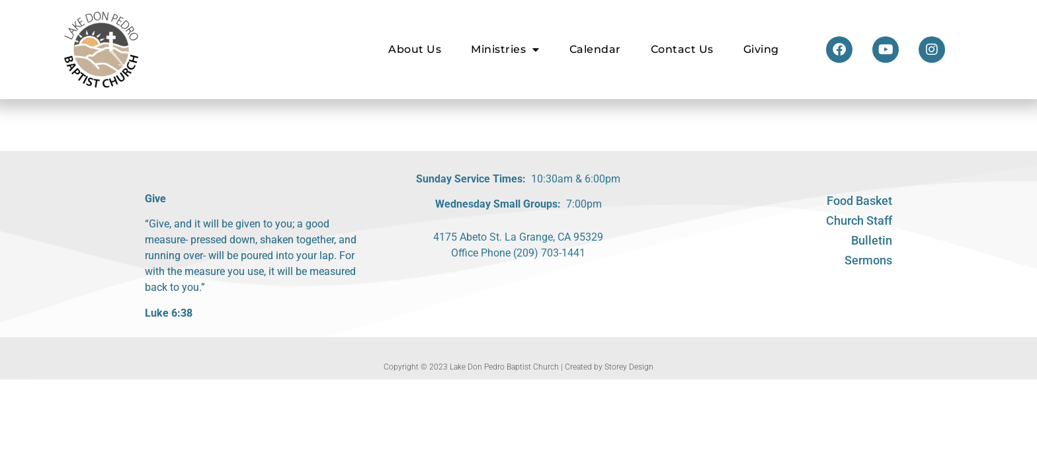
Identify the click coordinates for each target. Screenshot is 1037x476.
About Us (414, 49)
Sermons (868, 260)
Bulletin (871, 240)
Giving (761, 49)
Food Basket (859, 201)
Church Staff (859, 220)
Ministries (505, 49)
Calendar (595, 49)
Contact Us (682, 49)
